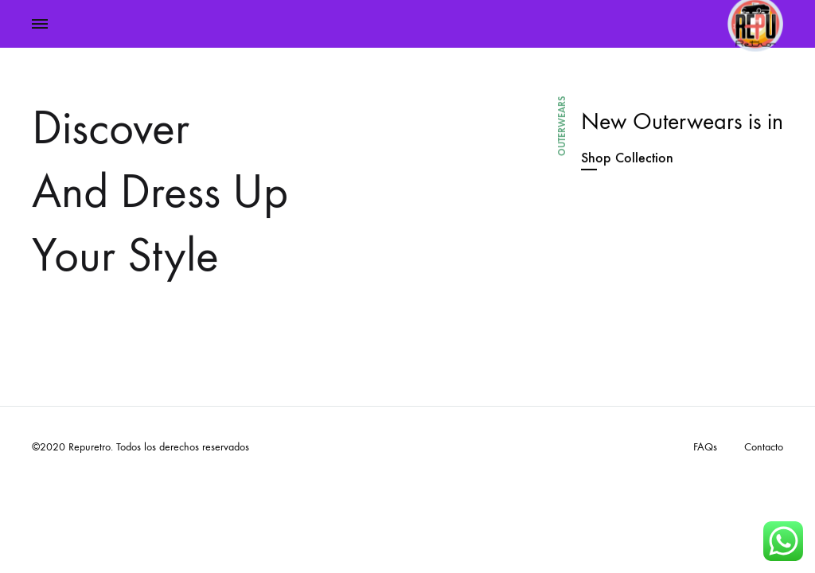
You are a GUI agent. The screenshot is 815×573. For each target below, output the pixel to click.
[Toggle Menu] (40, 24)
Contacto (763, 447)
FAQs (705, 447)
